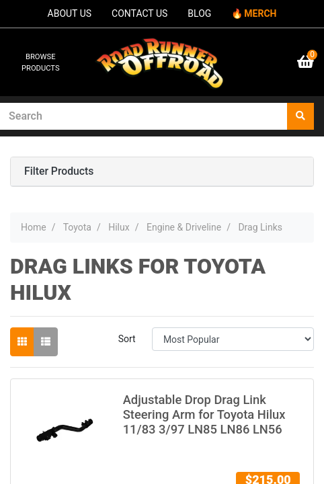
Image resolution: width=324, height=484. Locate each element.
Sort (127, 338)
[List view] (46, 341)
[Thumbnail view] (22, 341)
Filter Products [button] (58, 171)
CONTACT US (139, 13)
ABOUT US (70, 13)
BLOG (199, 13)
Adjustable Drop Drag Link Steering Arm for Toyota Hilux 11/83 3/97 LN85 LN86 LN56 (204, 414)
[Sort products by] (233, 339)
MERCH (260, 13)
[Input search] (144, 116)
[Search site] (300, 116)
